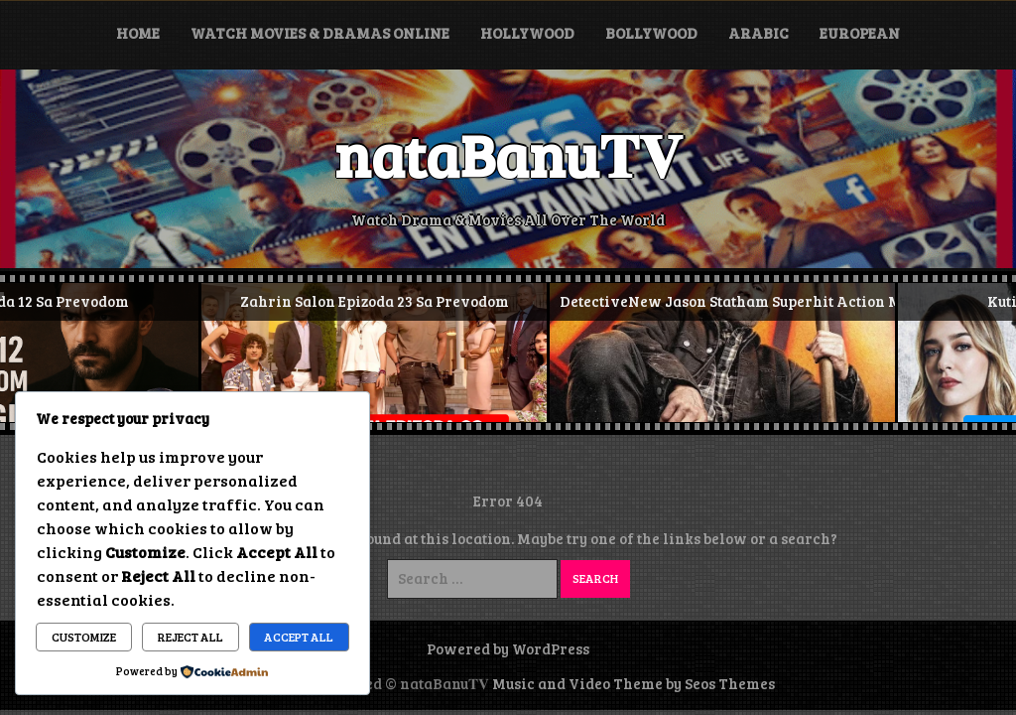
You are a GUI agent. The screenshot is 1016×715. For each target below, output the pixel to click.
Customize (84, 636)
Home (138, 33)
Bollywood (651, 33)
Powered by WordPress (508, 648)
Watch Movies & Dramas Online (319, 33)
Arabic (758, 33)
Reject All (190, 636)
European (860, 33)
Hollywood (527, 33)
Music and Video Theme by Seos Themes (633, 683)
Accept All (298, 636)
